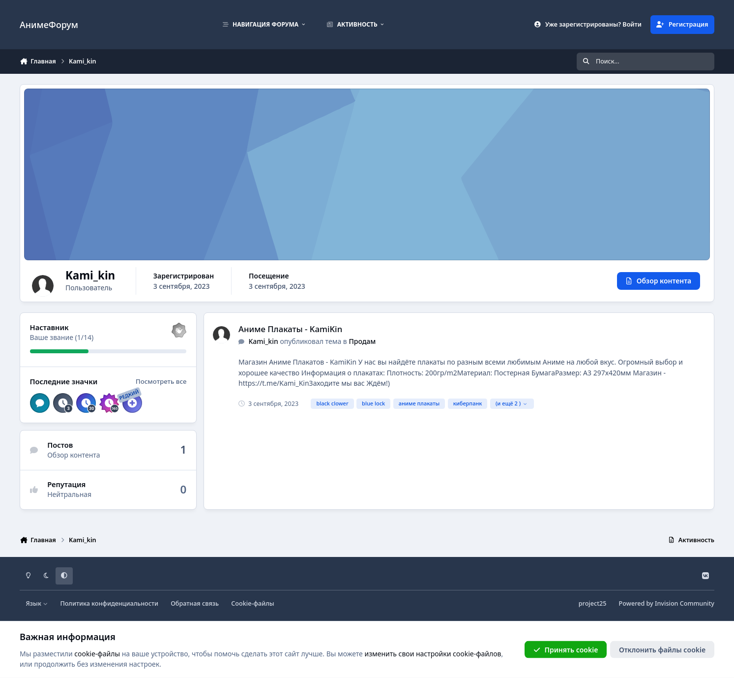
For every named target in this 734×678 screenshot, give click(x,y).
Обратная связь (195, 603)
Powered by (666, 603)
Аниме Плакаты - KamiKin (290, 329)
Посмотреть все (161, 381)
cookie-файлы (97, 653)
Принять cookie (565, 649)
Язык (37, 603)
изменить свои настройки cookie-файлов (432, 653)
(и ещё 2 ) (512, 403)
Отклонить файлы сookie (662, 649)
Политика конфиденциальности (109, 603)
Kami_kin (263, 341)
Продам (362, 341)
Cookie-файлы (252, 603)
